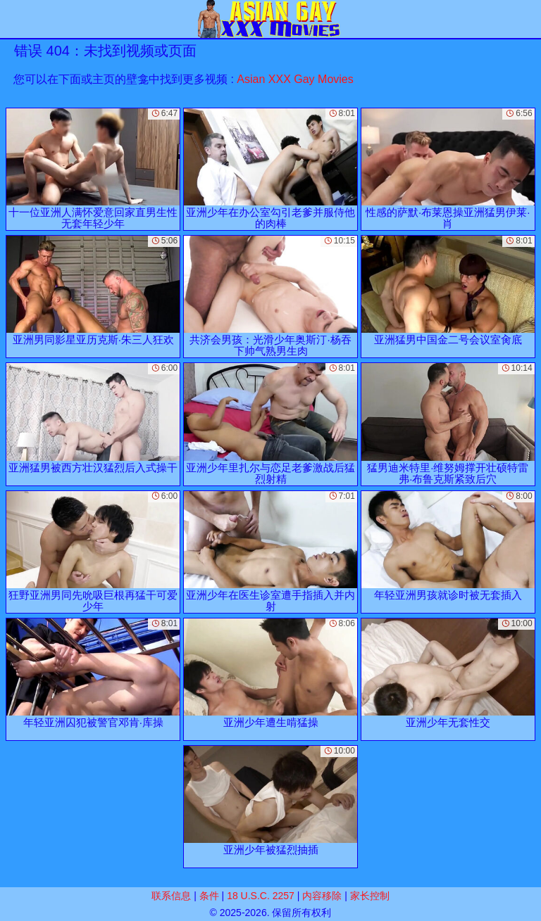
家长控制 (370, 895)
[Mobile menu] (12, 19)
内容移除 (322, 895)
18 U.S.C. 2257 (260, 895)
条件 (209, 895)
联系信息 (171, 895)
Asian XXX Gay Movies (295, 79)
